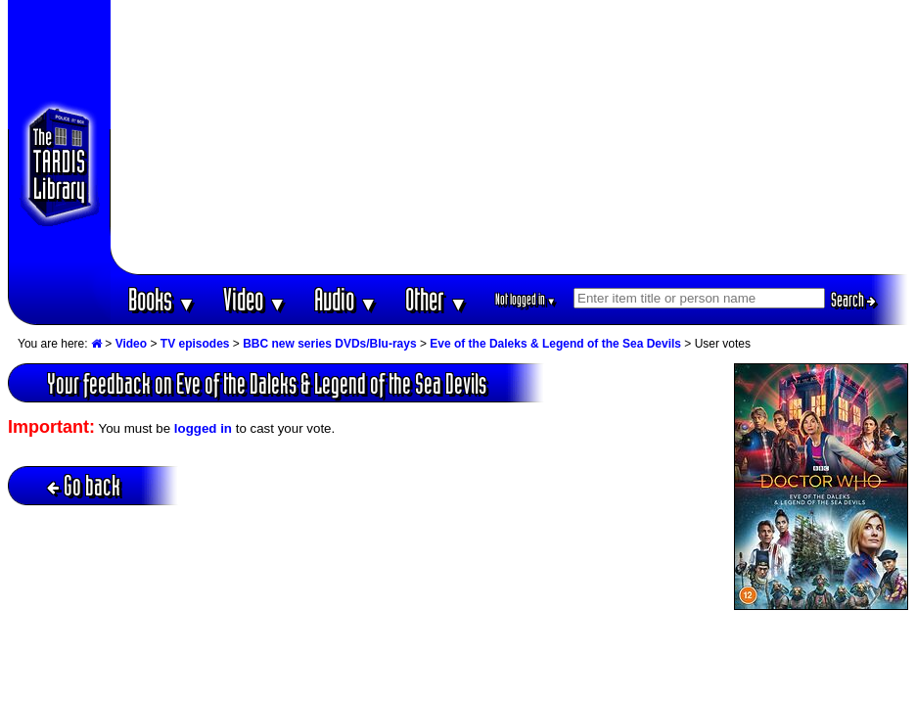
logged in (203, 428)
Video (255, 299)
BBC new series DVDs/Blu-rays (329, 344)
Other (436, 299)
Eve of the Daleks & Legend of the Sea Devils (555, 344)
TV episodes (195, 344)
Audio (346, 299)
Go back (83, 485)
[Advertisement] (510, 137)
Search (853, 299)
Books (162, 299)
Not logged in (526, 299)
